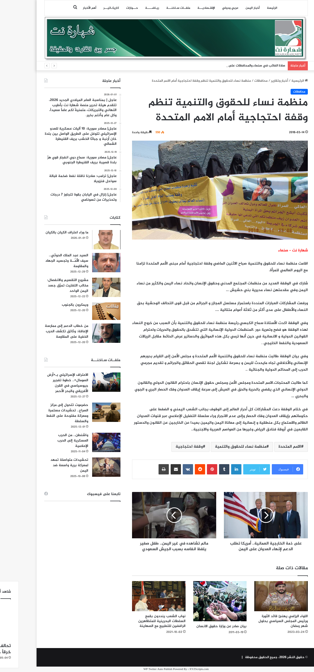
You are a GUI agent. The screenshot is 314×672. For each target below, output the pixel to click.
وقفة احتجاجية (170, 446)
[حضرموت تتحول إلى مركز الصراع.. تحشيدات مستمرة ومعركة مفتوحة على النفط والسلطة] (87, 412)
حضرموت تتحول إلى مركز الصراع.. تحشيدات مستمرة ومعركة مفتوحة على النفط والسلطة (48, 413)
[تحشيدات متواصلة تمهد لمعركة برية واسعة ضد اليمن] (87, 467)
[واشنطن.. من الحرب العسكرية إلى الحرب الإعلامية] (87, 442)
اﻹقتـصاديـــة (187, 8)
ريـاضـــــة (133, 8)
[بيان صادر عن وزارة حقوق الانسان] (201, 601)
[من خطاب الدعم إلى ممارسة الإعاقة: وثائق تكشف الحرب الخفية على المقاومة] (87, 333)
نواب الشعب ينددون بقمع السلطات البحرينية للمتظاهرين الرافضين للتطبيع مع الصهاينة (143, 621)
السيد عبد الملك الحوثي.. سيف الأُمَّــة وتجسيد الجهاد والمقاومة (47, 260)
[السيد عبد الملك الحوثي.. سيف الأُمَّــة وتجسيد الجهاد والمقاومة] (87, 262)
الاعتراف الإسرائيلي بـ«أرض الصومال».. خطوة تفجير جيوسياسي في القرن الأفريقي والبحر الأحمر (48, 383)
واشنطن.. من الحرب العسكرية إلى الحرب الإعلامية (53, 440)
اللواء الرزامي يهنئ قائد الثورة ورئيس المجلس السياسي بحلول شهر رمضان (264, 621)
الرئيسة (253, 8)
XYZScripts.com (180, 669)
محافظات (242, 81)
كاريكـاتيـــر (92, 8)
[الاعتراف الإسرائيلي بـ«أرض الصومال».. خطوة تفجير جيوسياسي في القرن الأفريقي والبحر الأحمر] (87, 382)
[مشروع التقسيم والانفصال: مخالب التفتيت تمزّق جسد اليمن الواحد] (87, 287)
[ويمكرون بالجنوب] (87, 311)
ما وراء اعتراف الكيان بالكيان (48, 232)
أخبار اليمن (233, 8)
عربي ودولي (211, 8)
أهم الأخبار (70, 8)
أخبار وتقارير (260, 81)
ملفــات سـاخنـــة (159, 8)
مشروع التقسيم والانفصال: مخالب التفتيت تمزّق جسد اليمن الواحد (48, 285)
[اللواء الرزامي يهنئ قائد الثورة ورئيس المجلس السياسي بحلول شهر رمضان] (262, 596)
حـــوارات (113, 8)
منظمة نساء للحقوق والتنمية (221, 446)
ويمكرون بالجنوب (56, 305)
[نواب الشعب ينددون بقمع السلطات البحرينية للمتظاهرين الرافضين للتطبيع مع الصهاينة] (140, 596)
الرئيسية (280, 81)
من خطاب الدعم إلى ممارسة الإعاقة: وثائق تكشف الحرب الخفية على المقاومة (47, 331)
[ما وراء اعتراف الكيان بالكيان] (87, 239)
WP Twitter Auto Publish (138, 669)
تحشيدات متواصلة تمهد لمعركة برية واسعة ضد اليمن (50, 465)
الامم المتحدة (270, 446)
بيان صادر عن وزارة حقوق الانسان (202, 626)
